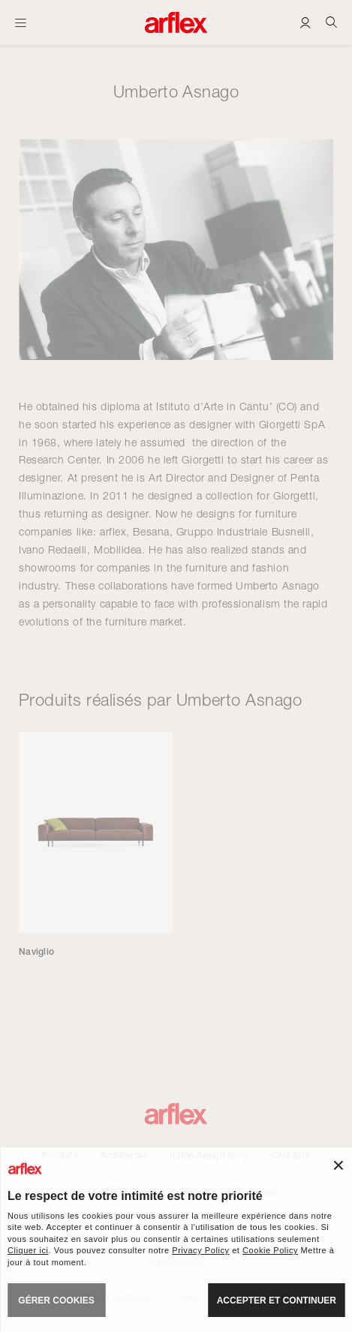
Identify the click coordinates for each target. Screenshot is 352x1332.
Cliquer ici (28, 1250)
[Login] (305, 22)
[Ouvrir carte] (20, 22)
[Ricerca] (331, 22)
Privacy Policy (200, 1250)
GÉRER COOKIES (56, 1300)
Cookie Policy (270, 1250)
